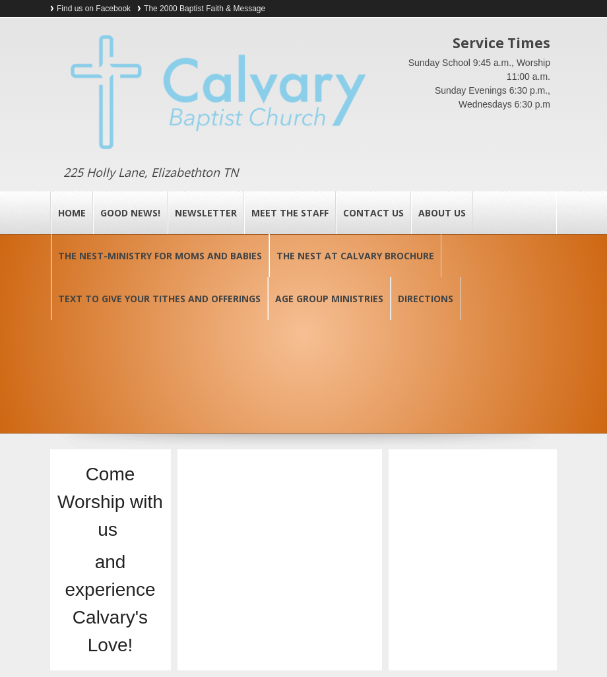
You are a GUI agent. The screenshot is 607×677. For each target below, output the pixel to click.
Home (72, 213)
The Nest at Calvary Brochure (355, 255)
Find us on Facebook (94, 8)
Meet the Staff (290, 213)
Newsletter (206, 213)
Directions (425, 298)
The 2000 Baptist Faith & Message (204, 8)
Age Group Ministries (329, 298)
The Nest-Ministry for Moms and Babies (160, 255)
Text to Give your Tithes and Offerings (159, 298)
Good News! (130, 213)
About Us (442, 213)
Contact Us (373, 213)
